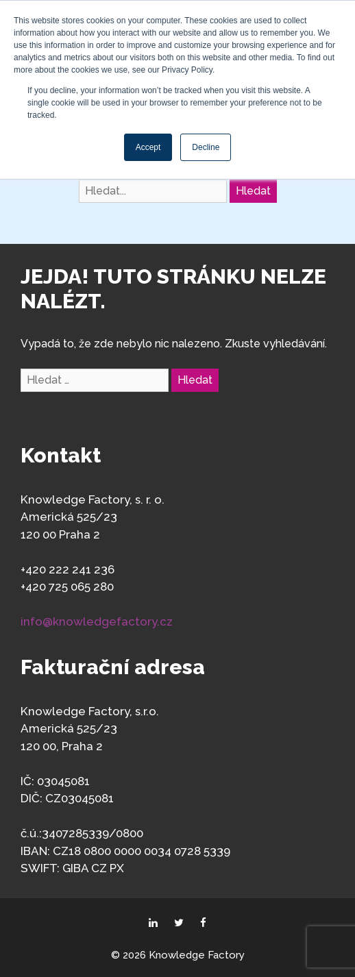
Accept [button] (148, 147)
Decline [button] (205, 147)
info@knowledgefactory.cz (97, 621)
